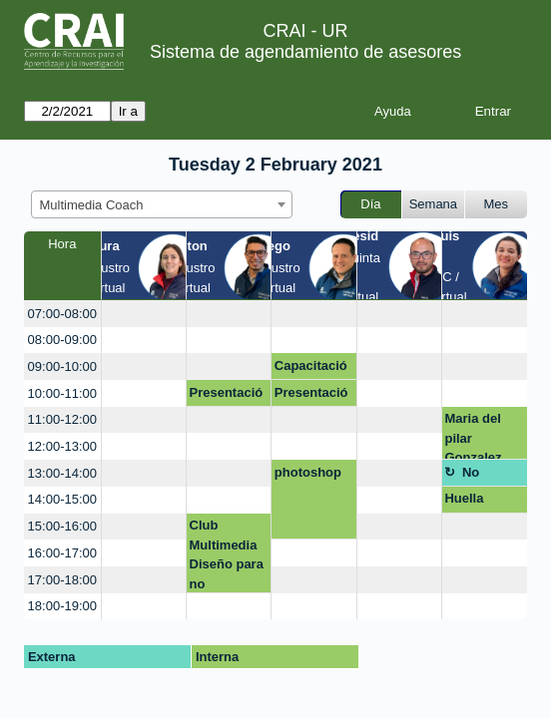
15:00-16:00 (62, 526)
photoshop (308, 472)
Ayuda (392, 111)
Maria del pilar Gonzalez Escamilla (474, 435)
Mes (496, 203)
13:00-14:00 (62, 473)
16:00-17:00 (62, 552)
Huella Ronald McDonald (475, 502)
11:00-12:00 (62, 419)
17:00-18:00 (62, 579)
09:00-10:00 (62, 366)
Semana (433, 203)
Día (370, 203)
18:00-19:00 (62, 605)
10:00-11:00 (62, 393)
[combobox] (161, 204)
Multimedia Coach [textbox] (92, 204)
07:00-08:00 (62, 313)
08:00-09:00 (62, 339)
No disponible (491, 476)
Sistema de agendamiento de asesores (305, 52)
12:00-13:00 (62, 446)
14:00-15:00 (62, 499)
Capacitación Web (311, 369)
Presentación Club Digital (227, 396)
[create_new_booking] (144, 313)
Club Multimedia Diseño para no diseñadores (228, 555)
